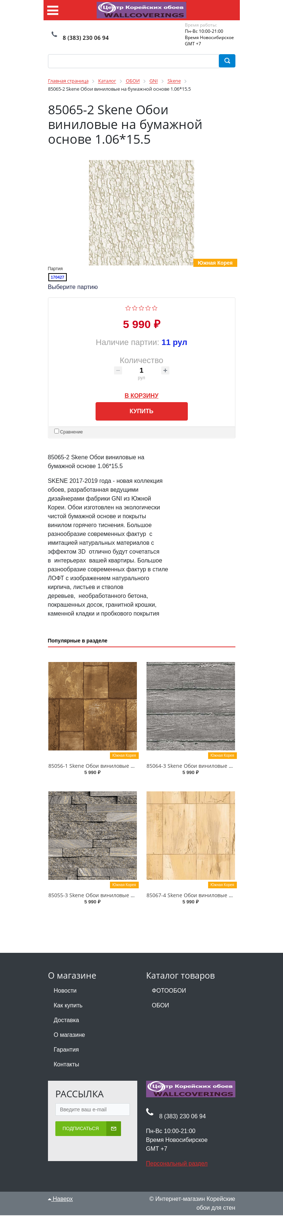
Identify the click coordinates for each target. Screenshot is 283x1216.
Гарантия (66, 1050)
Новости (65, 991)
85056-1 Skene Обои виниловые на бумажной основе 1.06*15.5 (128, 766)
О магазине (69, 1035)
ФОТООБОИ (169, 991)
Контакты (66, 1065)
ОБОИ (160, 1006)
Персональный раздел (177, 1164)
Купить (141, 411)
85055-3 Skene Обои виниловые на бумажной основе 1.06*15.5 (128, 895)
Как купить (68, 1006)
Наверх (60, 1199)
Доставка (66, 1020)
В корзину (142, 395)
